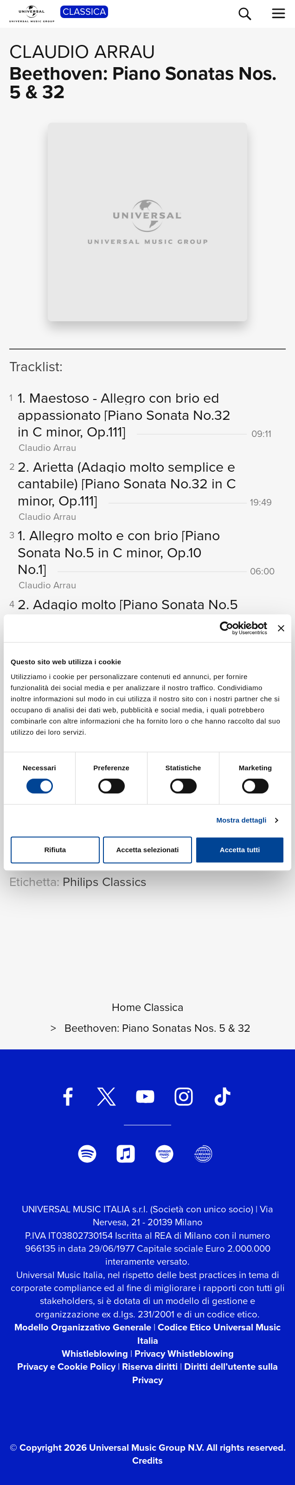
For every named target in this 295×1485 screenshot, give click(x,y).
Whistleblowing (95, 1353)
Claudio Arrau (82, 51)
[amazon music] (164, 1154)
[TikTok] (222, 1097)
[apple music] (125, 1154)
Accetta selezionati (147, 850)
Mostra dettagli (241, 820)
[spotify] (87, 1154)
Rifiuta (55, 850)
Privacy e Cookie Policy (66, 1366)
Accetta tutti (240, 850)
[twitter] (106, 1097)
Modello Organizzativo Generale (82, 1327)
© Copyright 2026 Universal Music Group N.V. (107, 1447)
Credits (147, 1460)
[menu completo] (278, 13)
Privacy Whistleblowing (184, 1353)
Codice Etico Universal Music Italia (209, 1333)
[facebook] (67, 1097)
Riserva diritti (150, 1366)
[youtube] (145, 1097)
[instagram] (183, 1097)
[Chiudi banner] (281, 628)
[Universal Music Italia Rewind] (203, 1154)
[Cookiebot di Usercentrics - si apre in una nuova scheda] (226, 628)
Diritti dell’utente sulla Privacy (205, 1373)
